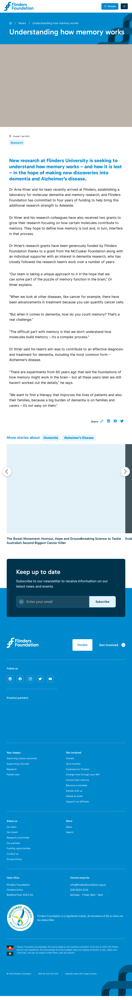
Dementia (51, 438)
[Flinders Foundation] (19, 6)
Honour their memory (78, 782)
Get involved (73, 753)
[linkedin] (10, 680)
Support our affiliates (78, 806)
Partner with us (75, 794)
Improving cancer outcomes (23, 759)
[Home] (10, 23)
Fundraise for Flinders (78, 771)
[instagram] (30, 680)
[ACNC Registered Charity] (20, 937)
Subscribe (101, 602)
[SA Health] (12, 711)
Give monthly (74, 765)
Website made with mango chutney (81, 981)
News (22, 23)
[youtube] (50, 680)
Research (12, 771)
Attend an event (75, 800)
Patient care (14, 777)
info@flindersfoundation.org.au (88, 891)
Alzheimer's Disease (79, 438)
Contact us (13, 860)
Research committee (19, 843)
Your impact (14, 753)
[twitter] (40, 680)
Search (70, 837)
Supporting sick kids (18, 765)
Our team (12, 831)
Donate (109, 6)
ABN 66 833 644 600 (48, 981)
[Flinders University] (12, 726)
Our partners (14, 849)
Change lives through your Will (84, 777)
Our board (12, 837)
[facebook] (20, 680)
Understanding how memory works (55, 23)
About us (12, 825)
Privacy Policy (15, 866)
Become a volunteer (77, 788)
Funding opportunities (19, 854)
